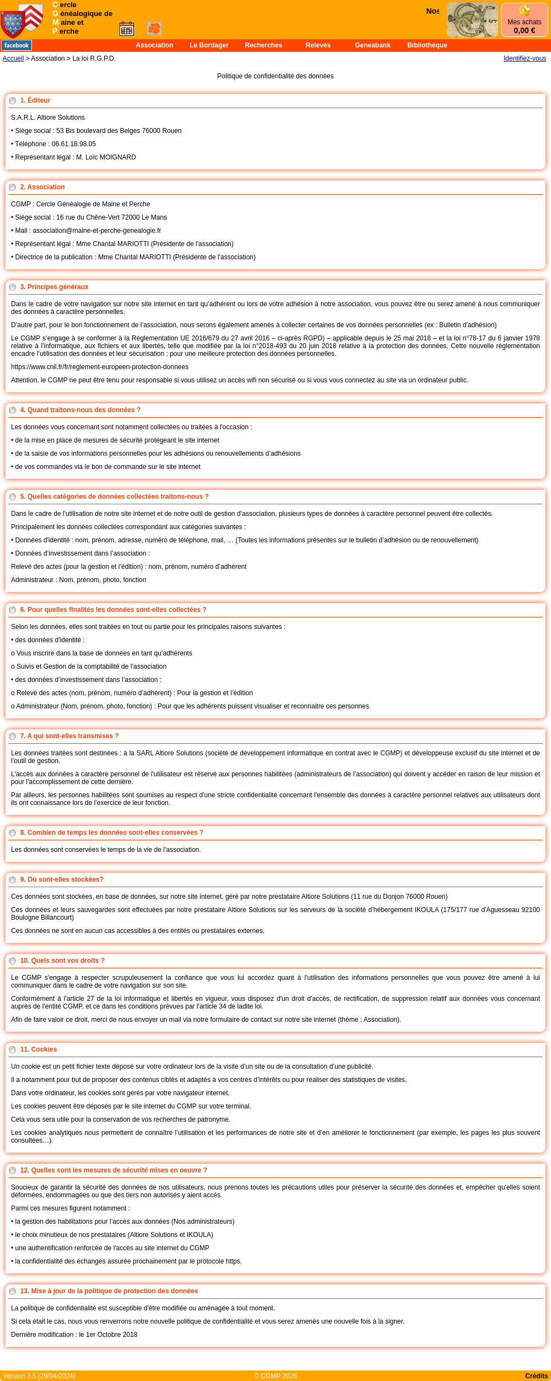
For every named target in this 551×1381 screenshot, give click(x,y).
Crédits (536, 1376)
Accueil (13, 58)
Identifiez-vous (525, 58)
